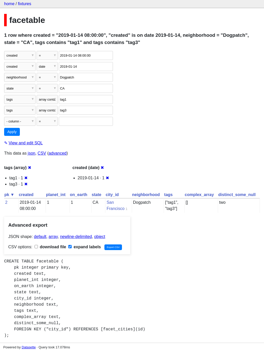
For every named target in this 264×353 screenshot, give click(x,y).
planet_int (55, 194)
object (99, 236)
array (53, 236)
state (96, 194)
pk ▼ (9, 194)
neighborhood (146, 194)
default (40, 236)
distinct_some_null (237, 194)
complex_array (199, 194)
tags (168, 194)
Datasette (29, 347)
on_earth (78, 194)
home (9, 4)
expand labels (84, 247)
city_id (112, 194)
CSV (42, 153)
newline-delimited (76, 236)
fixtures (24, 4)
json (31, 153)
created (26, 194)
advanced (58, 153)
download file (50, 247)
